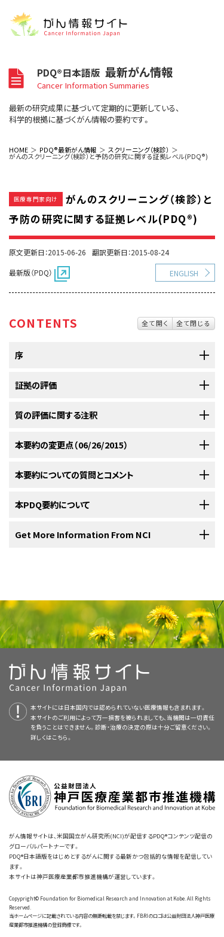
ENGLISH (184, 273)
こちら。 (62, 737)
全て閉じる (193, 323)
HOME (18, 149)
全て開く (155, 323)
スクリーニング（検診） (138, 149)
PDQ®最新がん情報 (68, 149)
